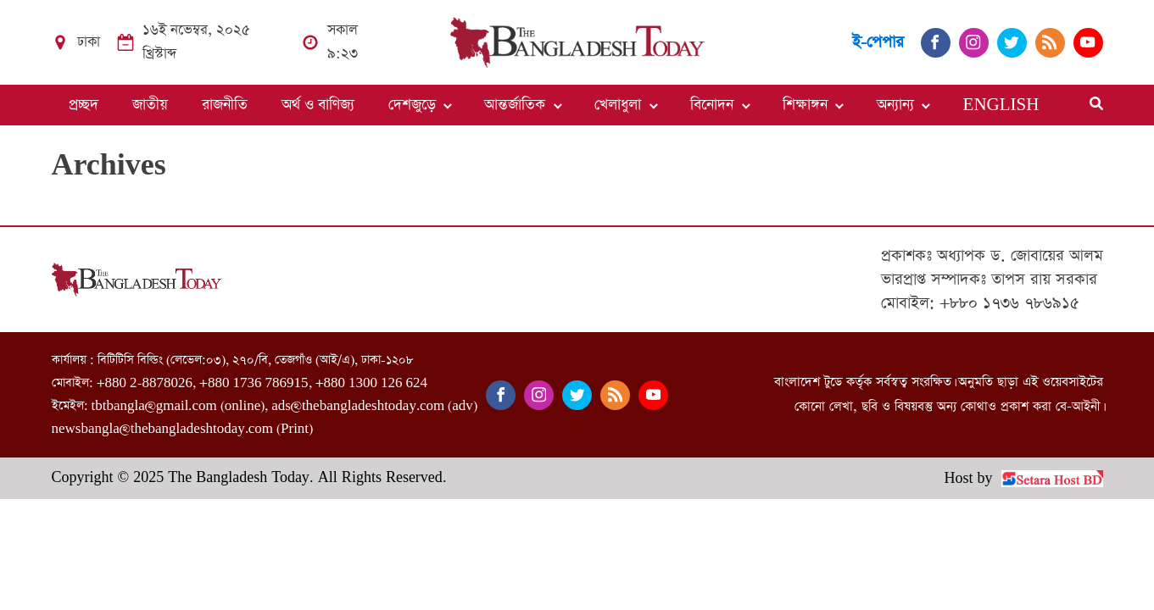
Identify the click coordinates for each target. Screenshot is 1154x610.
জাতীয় (150, 105)
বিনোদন (711, 105)
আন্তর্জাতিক (514, 105)
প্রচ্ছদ (83, 105)
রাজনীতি (225, 105)
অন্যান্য (895, 105)
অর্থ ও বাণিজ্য (318, 105)
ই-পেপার (878, 42)
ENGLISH (1001, 105)
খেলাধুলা (617, 105)
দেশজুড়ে (412, 105)
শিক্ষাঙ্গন (805, 105)
